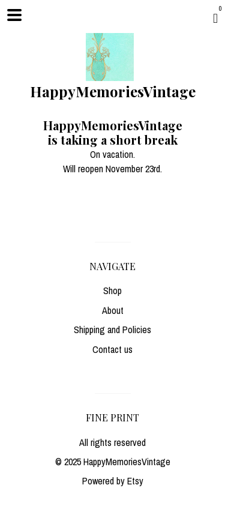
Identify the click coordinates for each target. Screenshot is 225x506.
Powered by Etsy (112, 480)
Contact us (112, 349)
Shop (112, 290)
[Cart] (215, 18)
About (113, 310)
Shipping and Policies (112, 329)
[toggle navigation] (14, 15)
